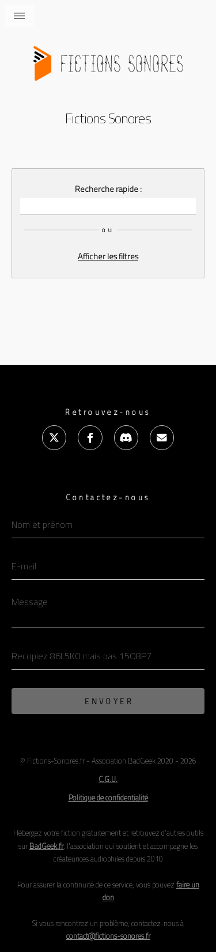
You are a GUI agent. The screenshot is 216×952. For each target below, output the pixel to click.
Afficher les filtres (108, 256)
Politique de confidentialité (108, 797)
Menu (19, 16)
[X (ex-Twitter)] (54, 437)
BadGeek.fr (46, 846)
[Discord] (126, 437)
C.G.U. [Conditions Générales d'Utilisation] (108, 779)
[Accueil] (108, 59)
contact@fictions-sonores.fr (108, 936)
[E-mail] (162, 437)
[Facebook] (90, 437)
